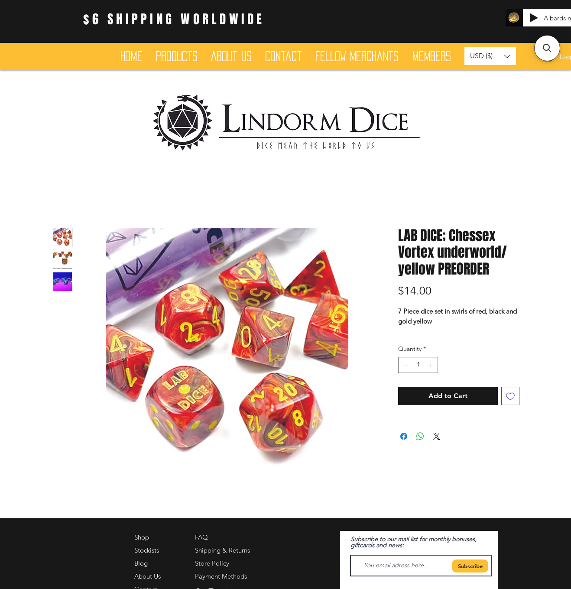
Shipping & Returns (222, 550)
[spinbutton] (418, 365)
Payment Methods (222, 576)
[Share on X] (436, 436)
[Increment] (431, 365)
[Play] (534, 17)
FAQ (201, 537)
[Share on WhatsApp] (420, 436)
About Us (147, 576)
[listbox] (490, 56)
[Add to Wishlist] (510, 396)
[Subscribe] (470, 566)
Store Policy (212, 563)
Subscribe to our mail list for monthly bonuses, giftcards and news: (413, 542)
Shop (141, 537)
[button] (490, 56)
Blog (141, 563)
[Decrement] (404, 365)
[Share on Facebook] (404, 436)
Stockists (146, 550)
